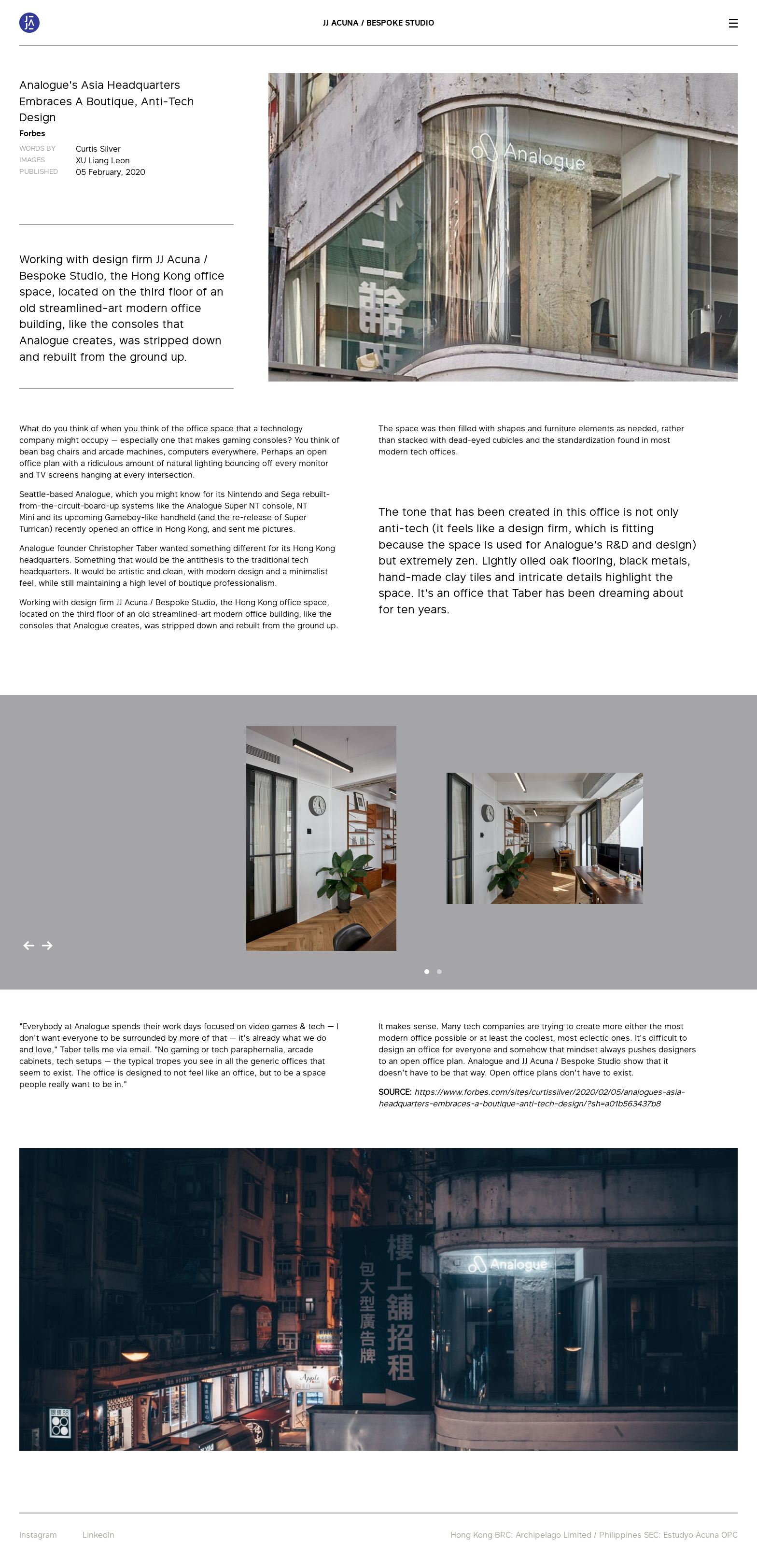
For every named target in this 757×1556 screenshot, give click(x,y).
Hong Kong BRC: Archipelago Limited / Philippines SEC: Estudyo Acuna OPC (594, 1535)
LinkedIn (98, 1535)
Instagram (38, 1535)
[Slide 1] (426, 971)
